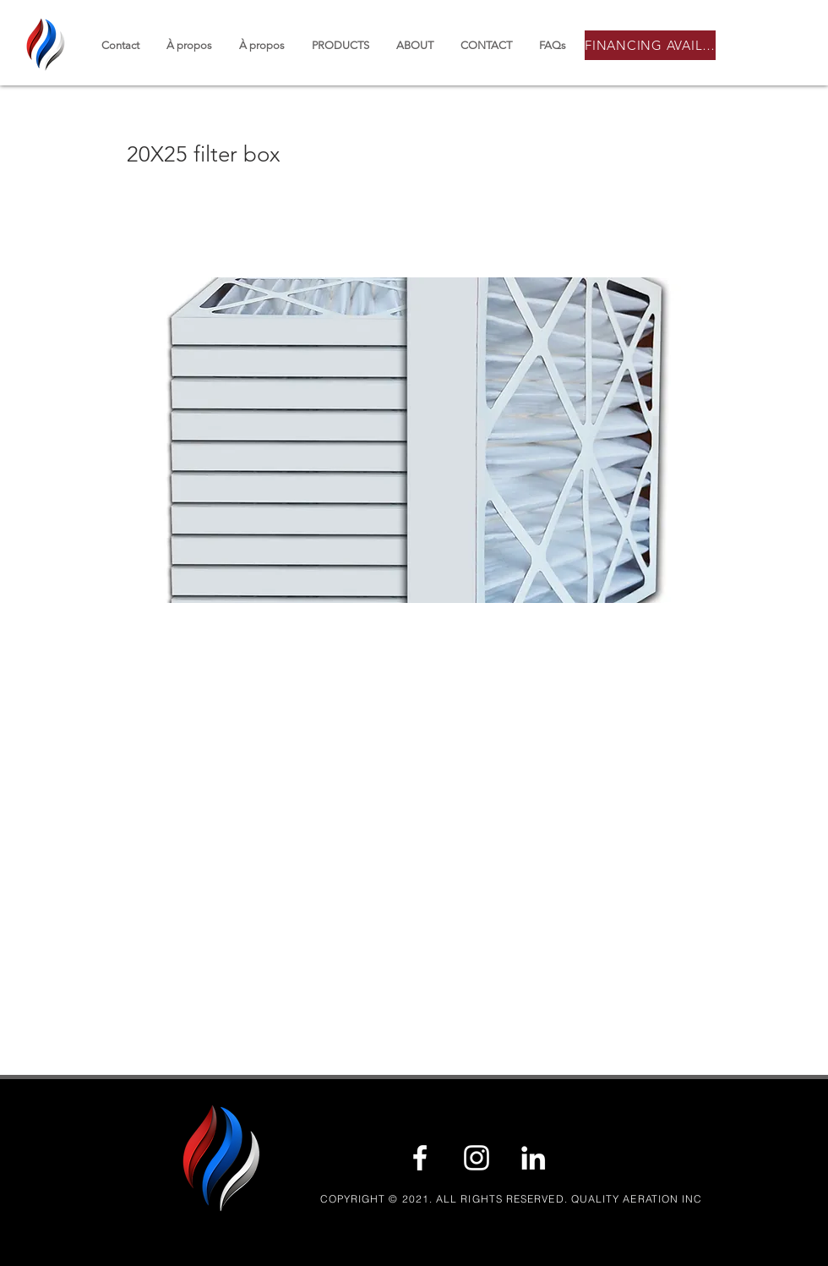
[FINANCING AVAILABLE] (650, 45)
